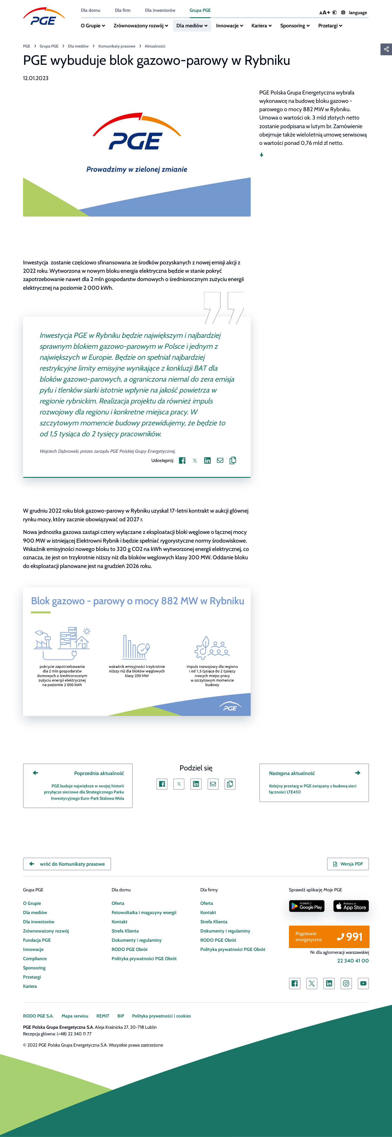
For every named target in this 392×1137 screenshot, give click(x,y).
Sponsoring (291, 25)
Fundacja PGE (36, 940)
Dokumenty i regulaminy (136, 940)
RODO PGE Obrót (129, 949)
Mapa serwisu (75, 1016)
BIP (120, 1016)
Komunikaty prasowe (115, 46)
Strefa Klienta (125, 931)
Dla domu (90, 10)
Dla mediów (189, 25)
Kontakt (119, 921)
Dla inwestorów (159, 10)
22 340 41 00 (353, 961)
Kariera (257, 25)
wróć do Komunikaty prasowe (71, 864)
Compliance (35, 958)
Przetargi (326, 25)
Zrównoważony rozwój (137, 25)
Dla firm (122, 10)
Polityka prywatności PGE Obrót (143, 958)
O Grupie (90, 25)
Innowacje (226, 25)
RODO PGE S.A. (38, 1016)
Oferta (118, 903)
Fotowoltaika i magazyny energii (143, 912)
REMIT (102, 1016)
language (354, 12)
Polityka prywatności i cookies (160, 1016)
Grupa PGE (199, 10)
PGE (26, 46)
